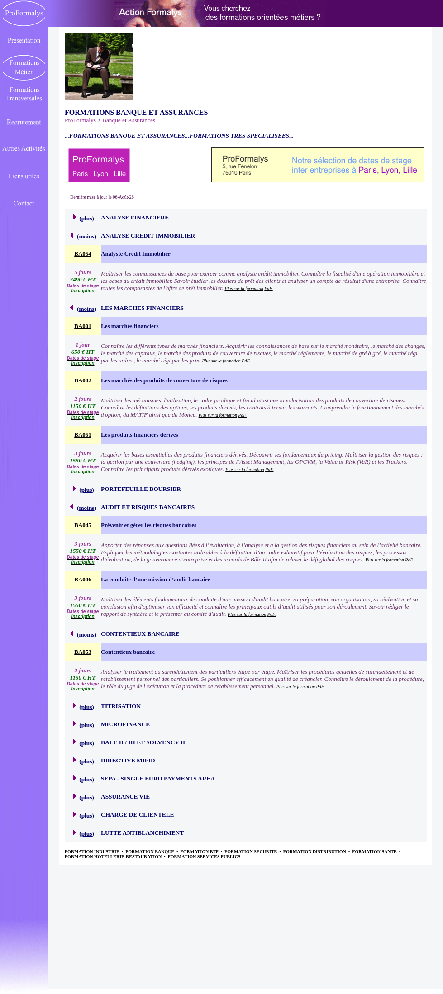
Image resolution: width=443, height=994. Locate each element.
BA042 (82, 380)
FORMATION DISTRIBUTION (315, 851)
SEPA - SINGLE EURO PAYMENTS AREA (158, 778)
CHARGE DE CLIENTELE (137, 814)
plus (86, 218)
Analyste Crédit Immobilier (136, 253)
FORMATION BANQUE (150, 851)
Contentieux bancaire (128, 651)
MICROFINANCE (125, 724)
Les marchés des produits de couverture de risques (164, 380)
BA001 (82, 326)
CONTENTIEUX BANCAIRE (140, 633)
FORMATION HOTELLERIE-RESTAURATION (114, 856)
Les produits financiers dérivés (139, 434)
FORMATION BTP (200, 851)
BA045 (82, 525)
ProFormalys (80, 120)
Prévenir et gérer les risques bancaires (148, 525)
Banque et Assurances (128, 120)
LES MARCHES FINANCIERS (142, 307)
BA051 (82, 434)
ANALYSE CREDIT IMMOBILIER (148, 235)
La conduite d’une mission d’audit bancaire (155, 579)
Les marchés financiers (130, 326)
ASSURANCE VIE (125, 796)
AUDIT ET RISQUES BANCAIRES (148, 507)
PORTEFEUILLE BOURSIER (141, 488)
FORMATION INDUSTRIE (92, 851)
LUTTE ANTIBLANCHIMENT (142, 832)
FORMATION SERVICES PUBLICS (204, 856)
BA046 (82, 579)
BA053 (82, 651)
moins (86, 236)
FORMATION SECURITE (251, 851)
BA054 (82, 253)
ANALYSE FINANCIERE (135, 217)
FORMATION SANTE (375, 851)
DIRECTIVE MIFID (128, 760)
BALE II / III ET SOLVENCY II (143, 742)
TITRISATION (121, 706)
